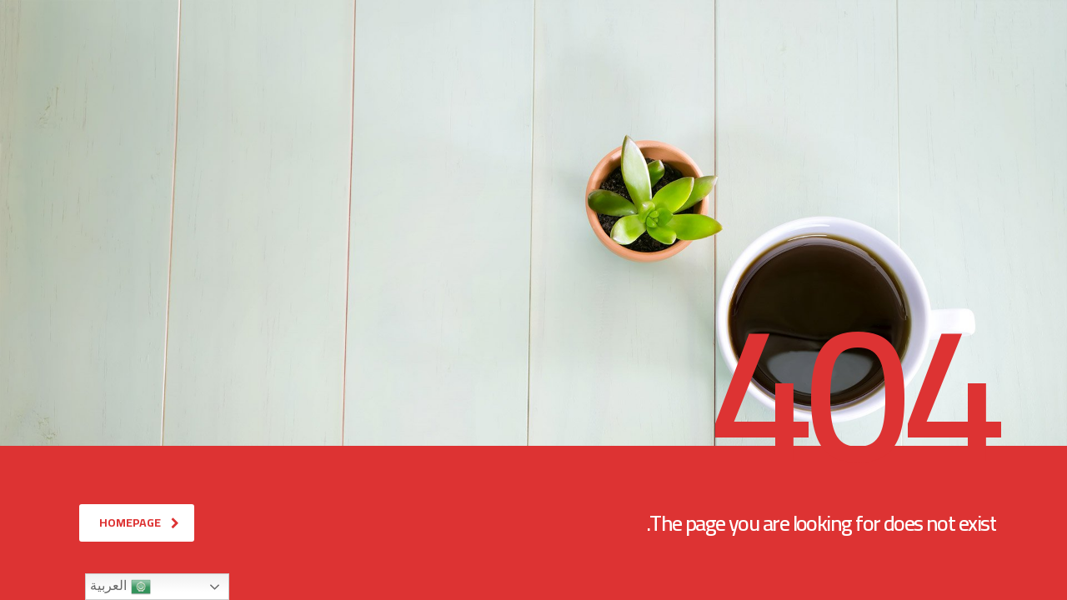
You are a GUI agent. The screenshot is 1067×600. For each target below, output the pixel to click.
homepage (139, 522)
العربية (120, 587)
